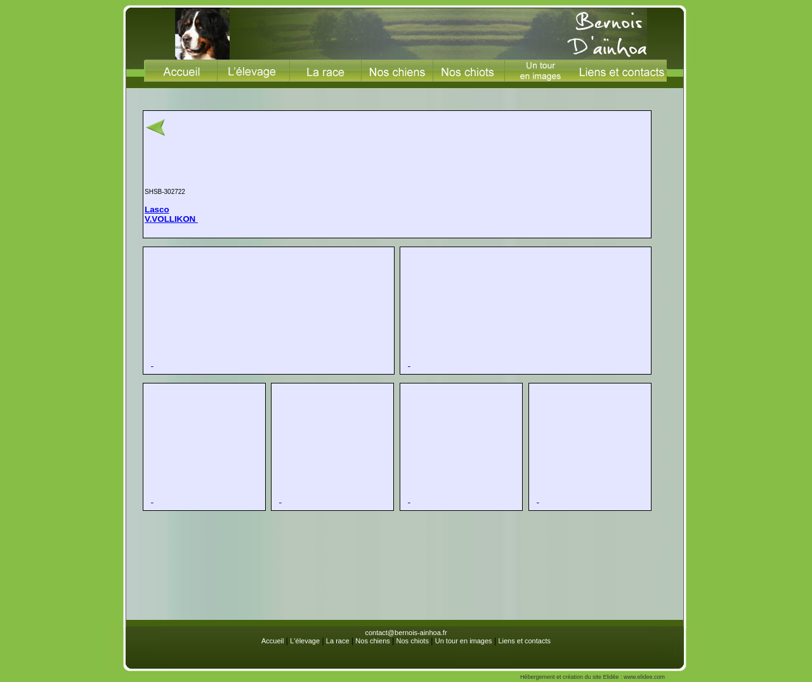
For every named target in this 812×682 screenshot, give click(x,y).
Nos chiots (412, 641)
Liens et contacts (524, 641)
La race (338, 641)
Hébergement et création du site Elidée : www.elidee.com (592, 677)
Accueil (272, 641)
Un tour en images (463, 641)
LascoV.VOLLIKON (171, 214)
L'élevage (305, 641)
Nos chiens (372, 641)
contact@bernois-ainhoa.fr (406, 632)
